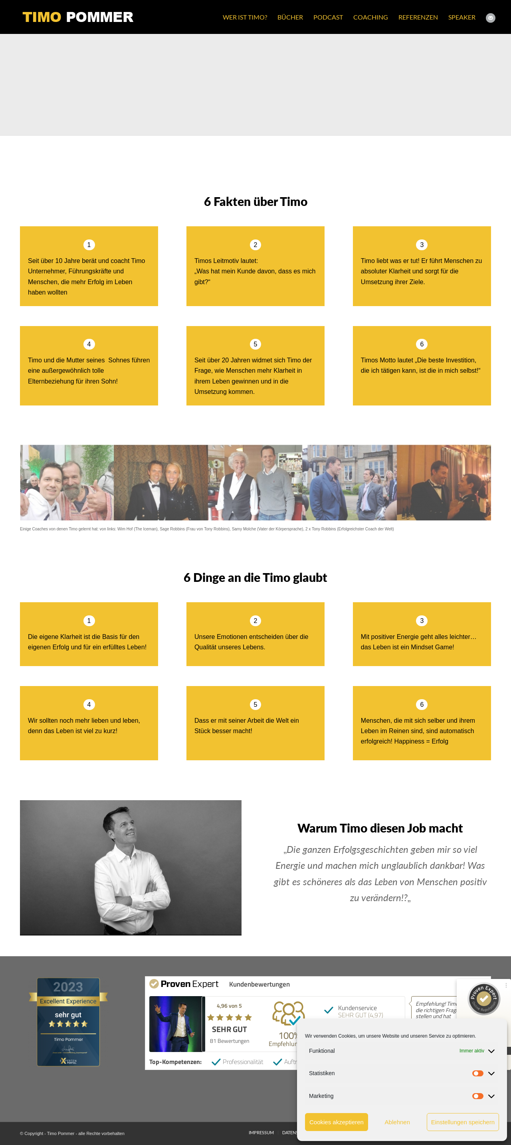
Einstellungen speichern (463, 1122)
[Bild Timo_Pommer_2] (447, 84)
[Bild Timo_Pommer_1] (64, 84)
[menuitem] (245, 17)
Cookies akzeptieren (336, 1122)
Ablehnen (397, 1122)
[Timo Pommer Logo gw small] (78, 17)
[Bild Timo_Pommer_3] (192, 84)
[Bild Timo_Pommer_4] (319, 84)
